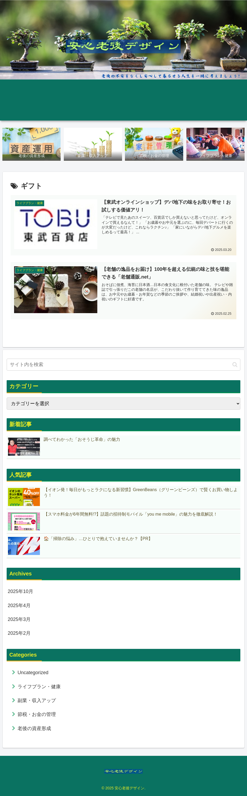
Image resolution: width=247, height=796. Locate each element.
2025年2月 (19, 633)
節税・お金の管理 (37, 714)
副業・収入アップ (37, 700)
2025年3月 (19, 619)
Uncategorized (33, 672)
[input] (123, 365)
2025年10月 (20, 591)
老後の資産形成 (34, 728)
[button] (235, 365)
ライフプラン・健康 (39, 686)
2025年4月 (19, 605)
